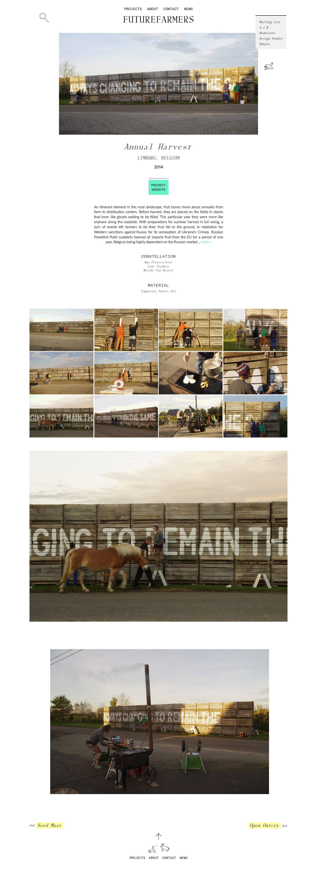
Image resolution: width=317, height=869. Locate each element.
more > (206, 242)
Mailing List (270, 22)
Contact (171, 9)
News (188, 9)
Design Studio (271, 38)
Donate (265, 44)
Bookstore (267, 33)
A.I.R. (265, 27)
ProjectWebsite (158, 187)
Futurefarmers (158, 20)
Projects (133, 9)
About (152, 9)
